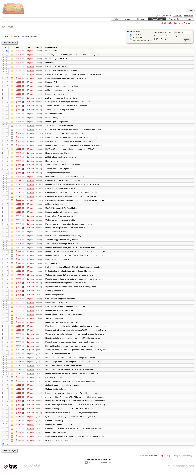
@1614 (18, 301)
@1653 (18, 146)
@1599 (18, 360)
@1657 (18, 130)
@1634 (18, 221)
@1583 (18, 424)
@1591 (18, 392)
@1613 (18, 305)
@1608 (18, 325)
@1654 (18, 142)
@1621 (18, 273)
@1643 (18, 185)
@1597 (18, 368)
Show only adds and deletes (140, 40)
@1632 (18, 229)
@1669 (18, 82)
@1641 (18, 193)
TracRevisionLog (156, 459)
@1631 (18, 233)
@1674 (18, 62)
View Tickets (174, 19)
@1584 (18, 420)
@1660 (18, 118)
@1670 (18, 78)
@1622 (18, 269)
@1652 (18, 150)
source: (7, 27)
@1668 (18, 86)
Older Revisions (185, 23)
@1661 (18, 114)
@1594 (18, 380)
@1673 (18, 66)
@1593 (18, 384)
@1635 (18, 217)
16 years (30, 396)
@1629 (18, 241)
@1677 (18, 50)
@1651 (18, 154)
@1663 (18, 106)
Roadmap (141, 19)
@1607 (18, 328)
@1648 (18, 166)
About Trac (177, 15)
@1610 (18, 317)
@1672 (18, 70)
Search (188, 19)
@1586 (18, 412)
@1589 (18, 400)
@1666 (18, 94)
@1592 (18, 388)
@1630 (18, 237)
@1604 (18, 340)
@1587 (18, 408)
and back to (183, 32)
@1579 (18, 440)
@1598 (18, 364)
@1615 (18, 297)
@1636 (18, 213)
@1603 (18, 344)
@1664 (18, 102)
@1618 (18, 285)
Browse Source (157, 19)
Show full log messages (163, 39)
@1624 (18, 261)
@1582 (18, 428)
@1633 (18, 225)
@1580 (18, 436)
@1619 (18, 281)
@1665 (18, 98)
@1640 (18, 197)
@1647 (18, 170)
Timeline (127, 19)
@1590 (18, 396)
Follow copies (136, 37)
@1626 (18, 253)
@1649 (18, 162)
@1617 (18, 289)
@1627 (18, 249)
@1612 (18, 309)
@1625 (18, 257)
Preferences (188, 15)
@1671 (18, 74)
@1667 (18, 90)
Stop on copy (135, 35)
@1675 (18, 58)
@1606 (18, 332)
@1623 (18, 265)
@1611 (18, 313)
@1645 (18, 177)
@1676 (18, 54)
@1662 (18, 110)
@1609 (18, 321)
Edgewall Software (32, 471)
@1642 (18, 189)
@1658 (18, 126)
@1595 (18, 376)
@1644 (18, 181)
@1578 (18, 444)
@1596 (18, 372)
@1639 (18, 201)
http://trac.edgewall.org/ (185, 471)
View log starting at (164, 32)
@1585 (18, 416)
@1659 (18, 122)
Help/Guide (166, 15)
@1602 (18, 348)
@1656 (18, 134)
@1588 (18, 404)
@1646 (18, 174)
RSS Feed (93, 466)
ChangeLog (106, 466)
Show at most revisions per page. (168, 36)
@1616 (18, 293)
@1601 (18, 352)
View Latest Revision (169, 23)
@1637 (18, 209)
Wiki (116, 19)
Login (158, 15)
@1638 (18, 205)
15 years (30, 51)
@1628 (18, 245)
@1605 (18, 336)
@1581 (18, 432)
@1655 (18, 138)
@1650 (18, 158)
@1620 (18, 277)
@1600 (18, 356)
